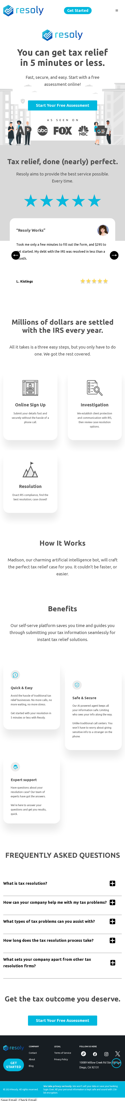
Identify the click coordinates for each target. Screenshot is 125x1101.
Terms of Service (62, 1053)
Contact (33, 1053)
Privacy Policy (61, 1059)
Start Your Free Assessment (62, 105)
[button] (117, 10)
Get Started (77, 10)
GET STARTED (13, 1065)
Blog (31, 1066)
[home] (23, 10)
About (32, 1059)
